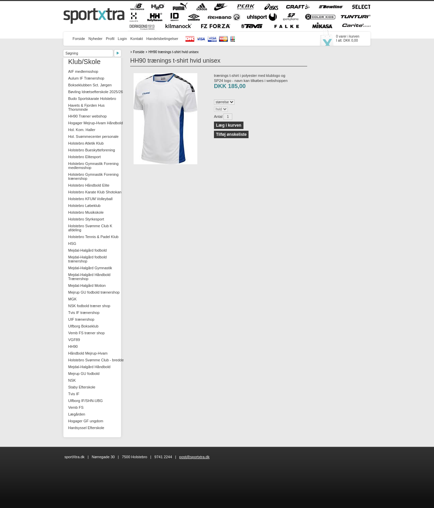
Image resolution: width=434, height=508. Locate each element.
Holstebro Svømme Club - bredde (96, 360)
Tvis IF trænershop (83, 313)
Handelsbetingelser (162, 39)
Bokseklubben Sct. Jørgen (90, 85)
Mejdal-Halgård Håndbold (89, 367)
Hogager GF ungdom (85, 421)
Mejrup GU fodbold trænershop (94, 292)
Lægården (76, 414)
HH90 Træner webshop (87, 116)
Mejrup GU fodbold (83, 374)
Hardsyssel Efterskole (86, 428)
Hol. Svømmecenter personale (93, 136)
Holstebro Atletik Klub (86, 143)
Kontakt (136, 39)
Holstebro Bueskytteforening (91, 150)
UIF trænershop (81, 319)
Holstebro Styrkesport (86, 219)
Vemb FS (75, 407)
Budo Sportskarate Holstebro (92, 99)
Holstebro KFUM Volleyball (90, 199)
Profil (110, 39)
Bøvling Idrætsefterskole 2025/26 (95, 92)
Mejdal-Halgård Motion (87, 285)
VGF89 (74, 340)
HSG (72, 243)
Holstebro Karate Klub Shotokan (94, 192)
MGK (72, 299)
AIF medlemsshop (83, 71)
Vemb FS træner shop (86, 333)
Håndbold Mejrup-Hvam (87, 353)
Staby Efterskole (81, 387)
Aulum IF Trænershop (86, 78)
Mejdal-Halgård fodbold (87, 250)
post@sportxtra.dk (194, 457)
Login (122, 39)
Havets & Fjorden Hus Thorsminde (86, 107)
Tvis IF (73, 394)
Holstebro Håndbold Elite (89, 185)
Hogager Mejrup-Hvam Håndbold (95, 123)
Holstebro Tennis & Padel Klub (93, 237)
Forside (79, 39)
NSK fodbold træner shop (89, 306)
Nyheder (95, 39)
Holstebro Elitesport (84, 157)
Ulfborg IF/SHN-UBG (85, 401)
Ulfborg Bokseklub (83, 326)
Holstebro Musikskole (86, 212)
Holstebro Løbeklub (84, 206)
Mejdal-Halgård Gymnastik (90, 268)
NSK (72, 380)
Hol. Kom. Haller (81, 130)
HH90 (73, 346)
